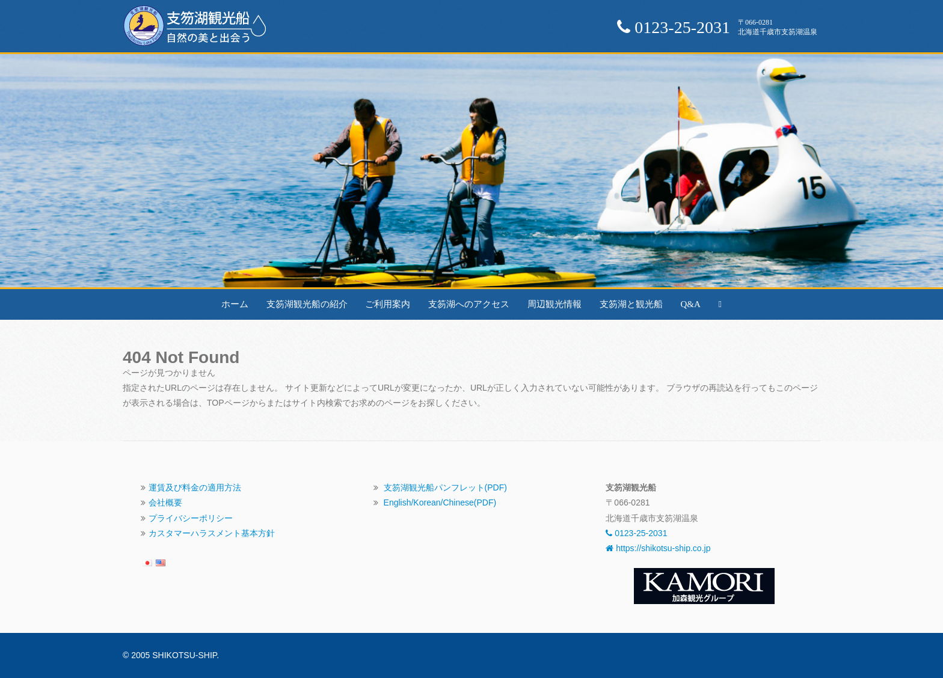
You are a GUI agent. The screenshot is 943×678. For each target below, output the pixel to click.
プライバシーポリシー (191, 518)
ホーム (234, 304)
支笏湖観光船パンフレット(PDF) (445, 487)
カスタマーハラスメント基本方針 (212, 533)
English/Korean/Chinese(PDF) (440, 502)
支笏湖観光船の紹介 (307, 304)
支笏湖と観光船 (631, 304)
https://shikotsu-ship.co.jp (658, 548)
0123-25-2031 (636, 533)
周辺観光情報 (554, 304)
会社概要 (165, 502)
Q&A (690, 304)
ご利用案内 (387, 304)
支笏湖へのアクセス (468, 304)
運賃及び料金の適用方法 (195, 487)
